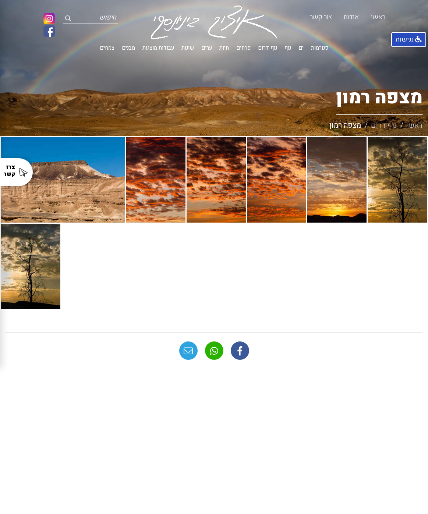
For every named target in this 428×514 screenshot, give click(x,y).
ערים (206, 48)
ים (301, 48)
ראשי (378, 17)
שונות (187, 48)
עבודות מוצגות (158, 48)
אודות (351, 17)
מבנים (128, 48)
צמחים (107, 48)
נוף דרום (267, 48)
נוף (287, 48)
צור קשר (321, 17)
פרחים (243, 48)
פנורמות (319, 48)
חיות (224, 48)
